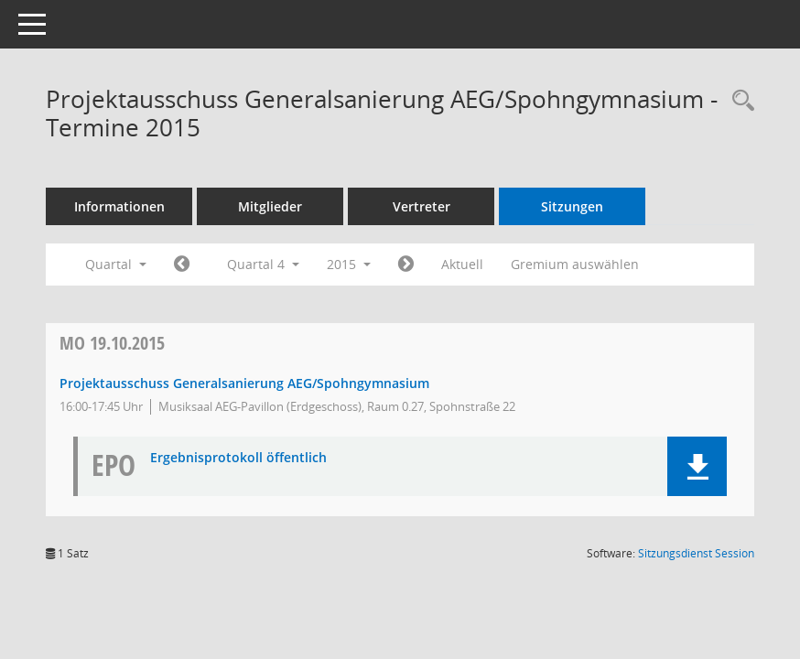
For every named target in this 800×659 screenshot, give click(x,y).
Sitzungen (572, 206)
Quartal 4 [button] (263, 264)
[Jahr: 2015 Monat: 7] (181, 264)
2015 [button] (349, 264)
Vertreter (421, 206)
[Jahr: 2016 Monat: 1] (405, 264)
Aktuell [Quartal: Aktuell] (462, 264)
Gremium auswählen (575, 264)
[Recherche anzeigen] (738, 101)
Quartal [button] (115, 264)
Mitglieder (270, 206)
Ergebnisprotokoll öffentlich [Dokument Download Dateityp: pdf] (238, 458)
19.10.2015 (112, 342)
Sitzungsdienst (696, 553)
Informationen (119, 206)
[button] (697, 466)
